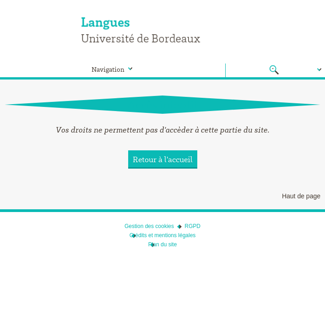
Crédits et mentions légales (163, 235)
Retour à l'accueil (163, 159)
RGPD (192, 226)
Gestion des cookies (149, 226)
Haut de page (301, 196)
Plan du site (162, 244)
